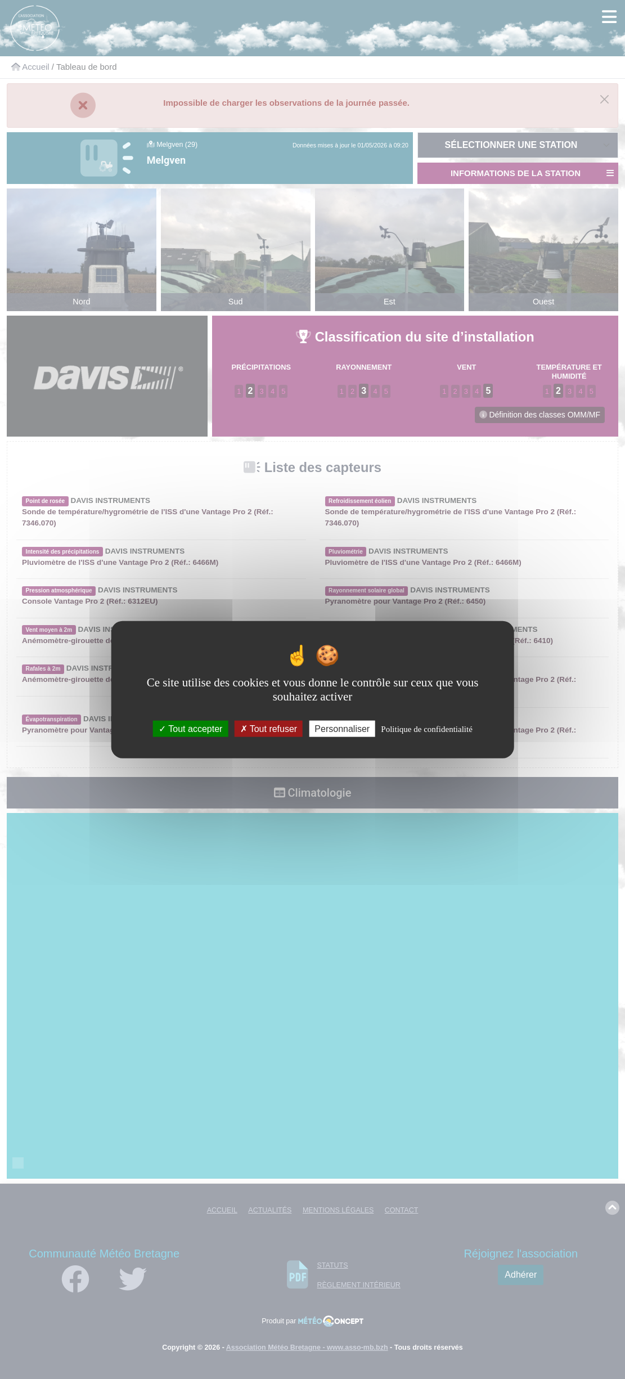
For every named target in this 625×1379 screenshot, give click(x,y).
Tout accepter (190, 729)
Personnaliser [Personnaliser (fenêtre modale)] (342, 729)
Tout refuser (269, 729)
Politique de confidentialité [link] (426, 729)
